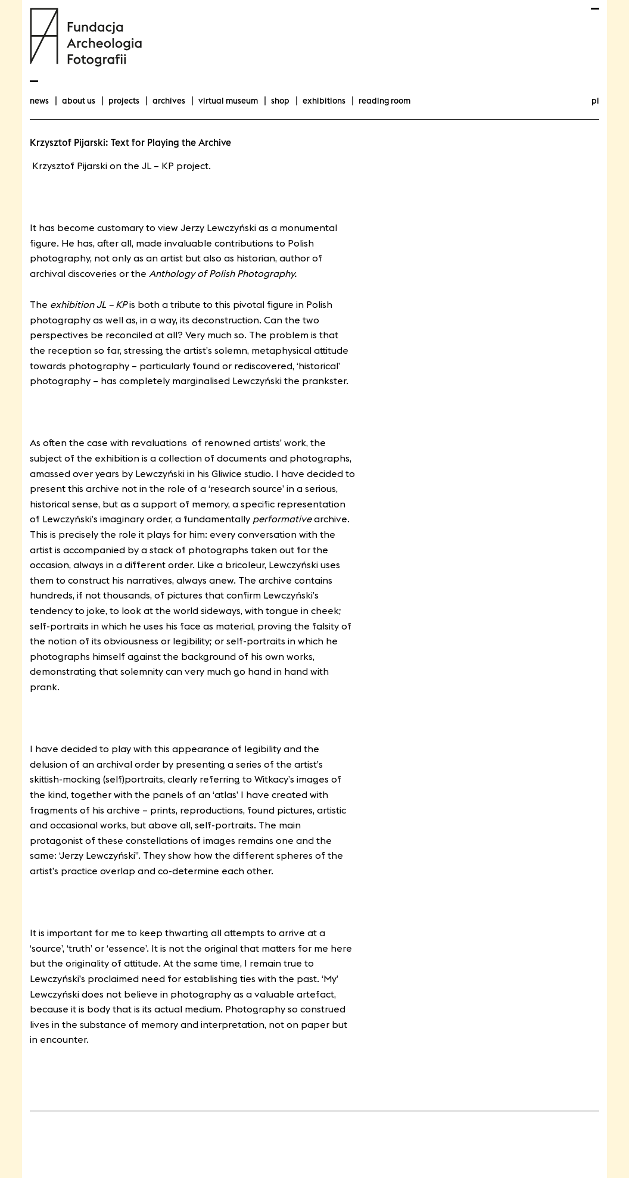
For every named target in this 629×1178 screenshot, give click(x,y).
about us (78, 100)
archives (168, 100)
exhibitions (324, 100)
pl (595, 100)
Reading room (384, 100)
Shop (280, 100)
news (39, 100)
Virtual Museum (228, 100)
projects (123, 100)
